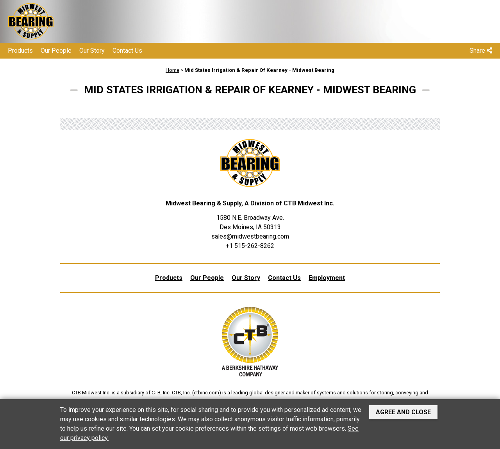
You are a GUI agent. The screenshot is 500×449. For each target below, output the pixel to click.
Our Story (92, 50)
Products (20, 50)
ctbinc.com (206, 393)
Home (172, 70)
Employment (327, 278)
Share (481, 50)
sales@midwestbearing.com (250, 236)
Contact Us (127, 50)
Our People (56, 50)
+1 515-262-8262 (250, 245)
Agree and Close (403, 412)
